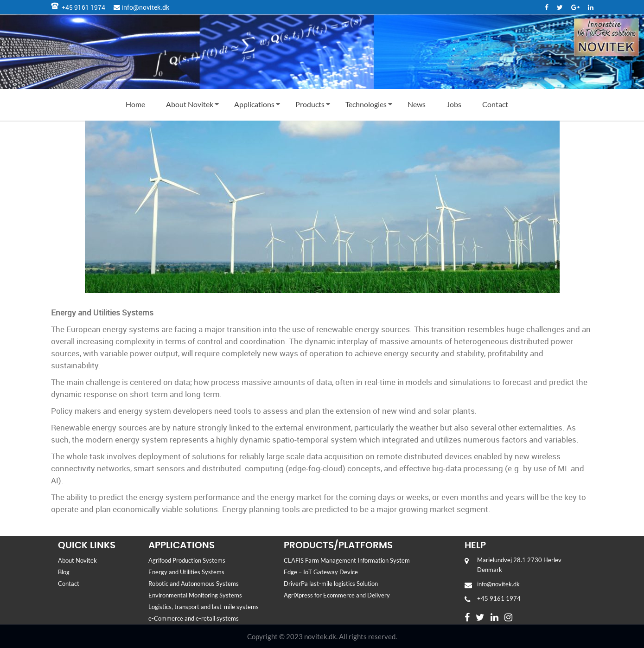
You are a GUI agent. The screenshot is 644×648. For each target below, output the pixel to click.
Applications (254, 104)
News (417, 104)
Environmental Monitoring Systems (195, 595)
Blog (64, 572)
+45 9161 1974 (78, 7)
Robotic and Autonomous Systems (193, 583)
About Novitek (189, 104)
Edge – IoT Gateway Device (321, 572)
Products (310, 104)
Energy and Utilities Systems (187, 572)
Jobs (453, 104)
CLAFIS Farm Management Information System (347, 560)
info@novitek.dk (141, 7)
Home (135, 104)
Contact (495, 104)
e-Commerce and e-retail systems (195, 618)
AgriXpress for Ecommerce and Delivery (338, 595)
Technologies (366, 104)
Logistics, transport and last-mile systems (204, 606)
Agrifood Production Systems (186, 560)
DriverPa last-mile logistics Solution (331, 583)
